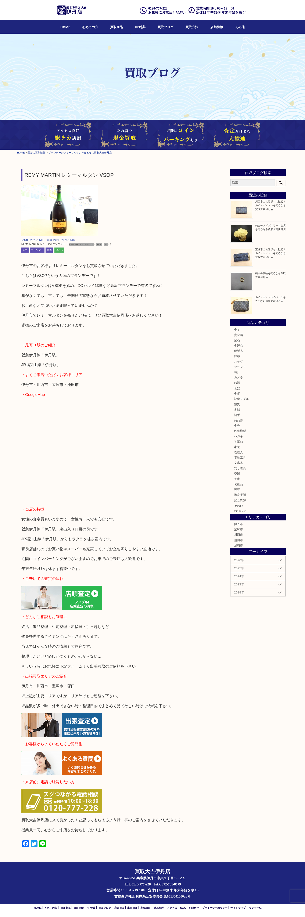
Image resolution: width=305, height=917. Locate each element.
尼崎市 (238, 545)
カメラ (238, 377)
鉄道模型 (240, 431)
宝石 (237, 340)
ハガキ (238, 436)
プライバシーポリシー (214, 907)
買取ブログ (165, 27)
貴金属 (238, 335)
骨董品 (238, 441)
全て (25, 250)
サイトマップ (238, 907)
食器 (237, 388)
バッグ (238, 361)
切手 (237, 415)
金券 (237, 425)
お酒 (49, 250)
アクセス (172, 907)
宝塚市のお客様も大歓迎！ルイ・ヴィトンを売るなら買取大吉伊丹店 (270, 253)
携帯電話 (240, 495)
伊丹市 (59, 250)
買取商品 (116, 27)
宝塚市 (238, 529)
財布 (237, 356)
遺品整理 (159, 907)
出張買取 (132, 907)
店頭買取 (119, 907)
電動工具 (240, 457)
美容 (237, 489)
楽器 (237, 473)
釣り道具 (240, 468)
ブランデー (37, 250)
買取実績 (78, 907)
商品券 (238, 420)
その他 (240, 27)
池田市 (238, 540)
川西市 (238, 534)
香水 (237, 479)
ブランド (240, 367)
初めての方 (90, 27)
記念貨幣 (240, 500)
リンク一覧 (255, 907)
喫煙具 (238, 452)
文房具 (238, 463)
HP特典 (140, 27)
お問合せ (194, 907)
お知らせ (240, 511)
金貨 (237, 393)
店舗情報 (216, 27)
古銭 (237, 409)
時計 (237, 372)
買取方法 (192, 27)
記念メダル (241, 399)
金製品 (238, 345)
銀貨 (237, 404)
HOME (65, 27)
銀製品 (238, 351)
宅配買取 (145, 907)
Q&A (183, 907)
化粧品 (238, 484)
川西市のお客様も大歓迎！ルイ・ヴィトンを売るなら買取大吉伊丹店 (270, 205)
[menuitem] (65, 27)
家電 (237, 447)
